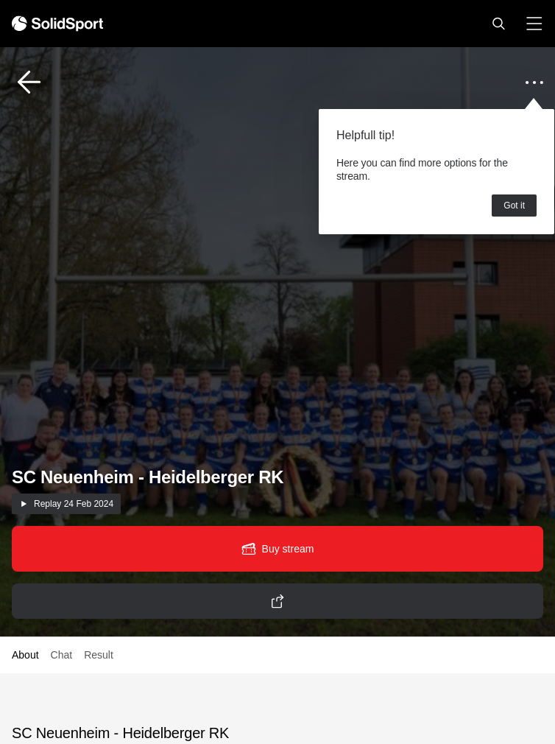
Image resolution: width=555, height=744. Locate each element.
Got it (514, 205)
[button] (498, 23)
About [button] (25, 655)
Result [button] (98, 655)
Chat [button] (62, 655)
